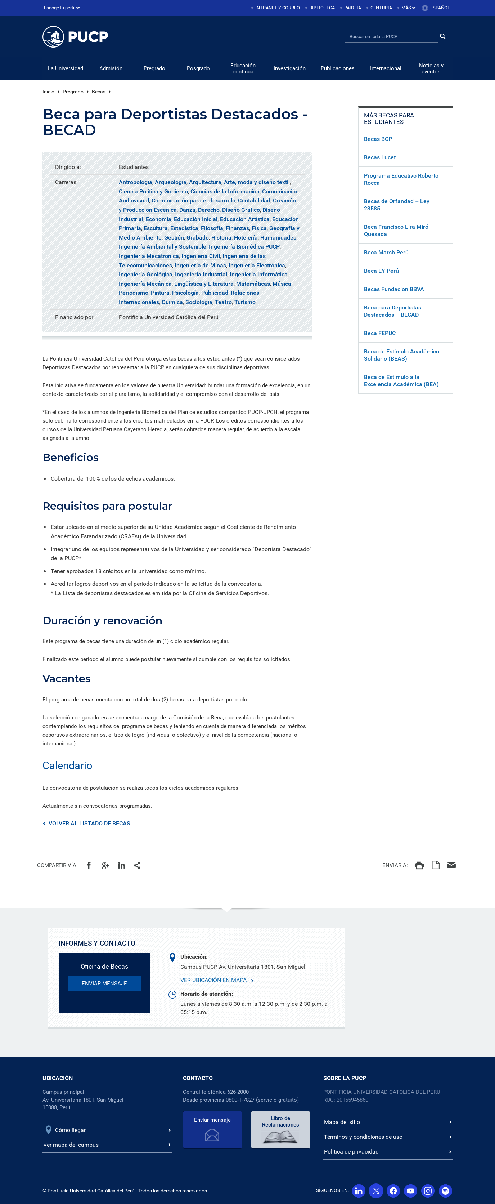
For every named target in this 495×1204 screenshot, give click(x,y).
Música (282, 284)
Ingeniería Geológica (145, 274)
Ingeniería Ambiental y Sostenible (162, 247)
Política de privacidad (351, 1152)
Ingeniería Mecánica (145, 284)
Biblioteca (322, 7)
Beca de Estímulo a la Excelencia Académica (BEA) (401, 381)
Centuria (381, 7)
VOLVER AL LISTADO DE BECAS (89, 823)
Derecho (209, 210)
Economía (158, 219)
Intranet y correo (277, 7)
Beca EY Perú (381, 271)
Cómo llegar (70, 1130)
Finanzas (237, 228)
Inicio (48, 92)
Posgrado (198, 69)
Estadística (184, 228)
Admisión (110, 69)
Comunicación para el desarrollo (193, 200)
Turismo (245, 302)
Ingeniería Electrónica (257, 265)
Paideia (352, 7)
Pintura (160, 293)
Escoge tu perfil (62, 7)
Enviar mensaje (212, 1120)
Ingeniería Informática (259, 274)
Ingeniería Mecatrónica (149, 256)
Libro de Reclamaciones (280, 1121)
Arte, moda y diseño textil (257, 182)
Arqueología (170, 182)
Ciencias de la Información (225, 191)
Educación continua (243, 69)
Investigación (290, 69)
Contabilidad (254, 200)
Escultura (156, 228)
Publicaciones (338, 69)
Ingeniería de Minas (200, 265)
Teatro (223, 302)
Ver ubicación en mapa (213, 980)
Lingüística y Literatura (204, 284)
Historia (221, 238)
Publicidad (214, 293)
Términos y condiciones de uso (363, 1137)
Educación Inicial (195, 219)
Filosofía (212, 228)
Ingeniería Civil (200, 256)
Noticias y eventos (431, 69)
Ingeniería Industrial (201, 274)
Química (172, 302)
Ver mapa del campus (71, 1145)
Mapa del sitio (342, 1122)
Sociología (198, 302)
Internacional (385, 69)
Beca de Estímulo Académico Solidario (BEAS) (401, 355)
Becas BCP (378, 139)
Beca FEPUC (380, 333)
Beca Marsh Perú (386, 252)
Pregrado (154, 69)
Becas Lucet (380, 157)
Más (408, 7)
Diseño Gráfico (241, 210)
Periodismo (133, 293)
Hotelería (246, 238)
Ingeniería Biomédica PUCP (244, 247)
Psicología (185, 293)
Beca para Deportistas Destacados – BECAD (392, 311)
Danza (187, 210)
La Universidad (65, 69)
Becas (98, 92)
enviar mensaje (104, 984)
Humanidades (278, 238)
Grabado (197, 238)
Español (440, 7)
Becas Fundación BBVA (394, 289)
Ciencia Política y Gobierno (153, 191)
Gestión (174, 238)
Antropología (135, 182)
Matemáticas (253, 284)
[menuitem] (276, 8)
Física (259, 228)
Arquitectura (205, 182)
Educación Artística (245, 219)
